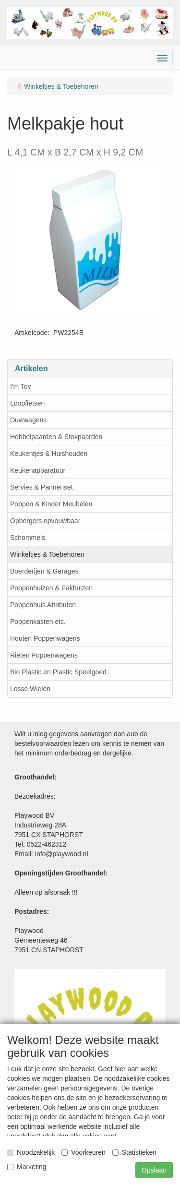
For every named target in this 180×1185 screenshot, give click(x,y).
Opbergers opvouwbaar (45, 521)
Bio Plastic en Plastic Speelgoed (58, 672)
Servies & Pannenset (41, 487)
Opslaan (154, 1170)
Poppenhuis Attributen (43, 605)
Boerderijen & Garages (44, 571)
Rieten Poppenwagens (44, 655)
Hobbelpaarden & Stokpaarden (56, 437)
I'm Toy (20, 386)
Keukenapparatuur (37, 470)
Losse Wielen (30, 689)
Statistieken (134, 1152)
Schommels (27, 537)
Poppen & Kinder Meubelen (51, 504)
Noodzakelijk (31, 1152)
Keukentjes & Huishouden (48, 453)
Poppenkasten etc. (38, 621)
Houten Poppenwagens (45, 638)
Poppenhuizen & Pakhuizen (51, 588)
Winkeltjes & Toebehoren (47, 554)
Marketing (26, 1167)
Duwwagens (28, 420)
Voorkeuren (83, 1152)
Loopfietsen (27, 403)
